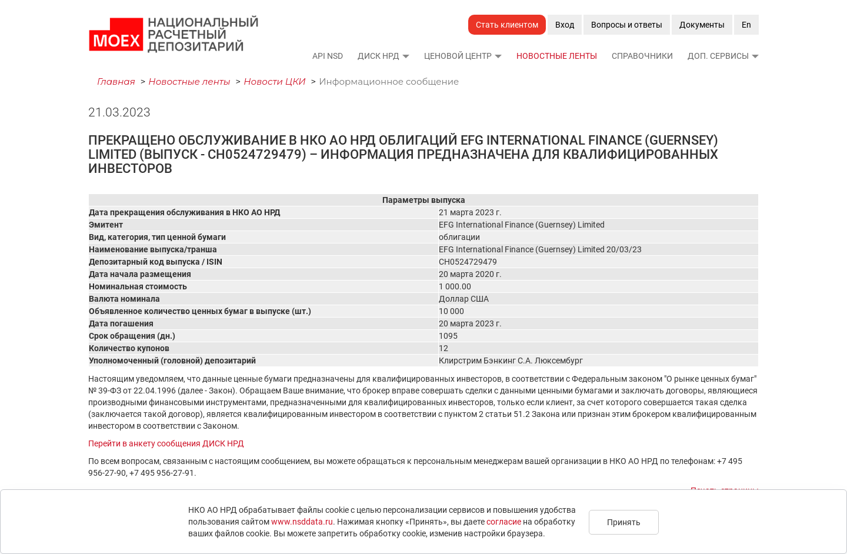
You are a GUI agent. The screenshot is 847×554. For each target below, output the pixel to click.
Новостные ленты (556, 56)
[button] (405, 56)
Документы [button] (702, 24)
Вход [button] (564, 24)
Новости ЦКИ (275, 81)
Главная (116, 81)
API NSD (327, 56)
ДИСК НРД (378, 56)
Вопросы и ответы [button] (626, 24)
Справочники (642, 56)
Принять (624, 522)
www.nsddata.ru (302, 521)
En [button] (746, 24)
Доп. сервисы (718, 56)
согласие (503, 521)
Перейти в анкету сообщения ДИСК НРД (166, 443)
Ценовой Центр (458, 56)
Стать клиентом (507, 24)
